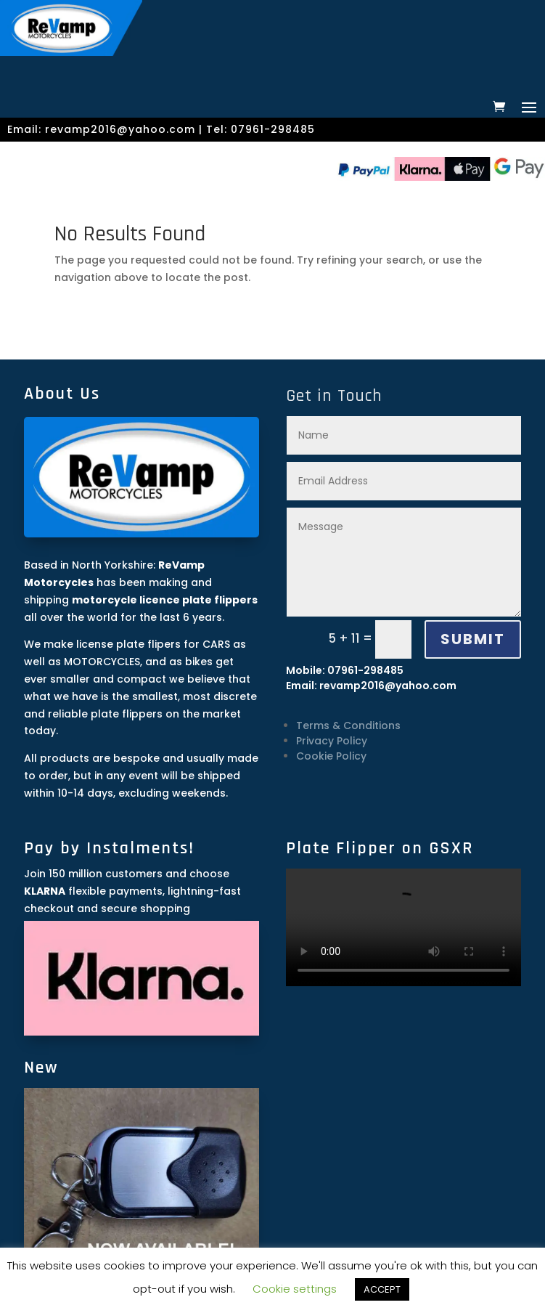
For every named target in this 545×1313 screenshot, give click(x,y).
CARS (216, 644)
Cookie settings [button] (295, 1288)
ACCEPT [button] (382, 1289)
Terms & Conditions (348, 725)
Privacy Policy (331, 740)
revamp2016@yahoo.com (120, 129)
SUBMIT (472, 639)
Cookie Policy (331, 756)
